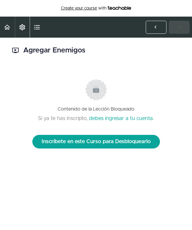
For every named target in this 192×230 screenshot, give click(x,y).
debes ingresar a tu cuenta (121, 118)
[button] (7, 27)
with (96, 8)
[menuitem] (22, 27)
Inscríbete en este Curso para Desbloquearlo (96, 141)
